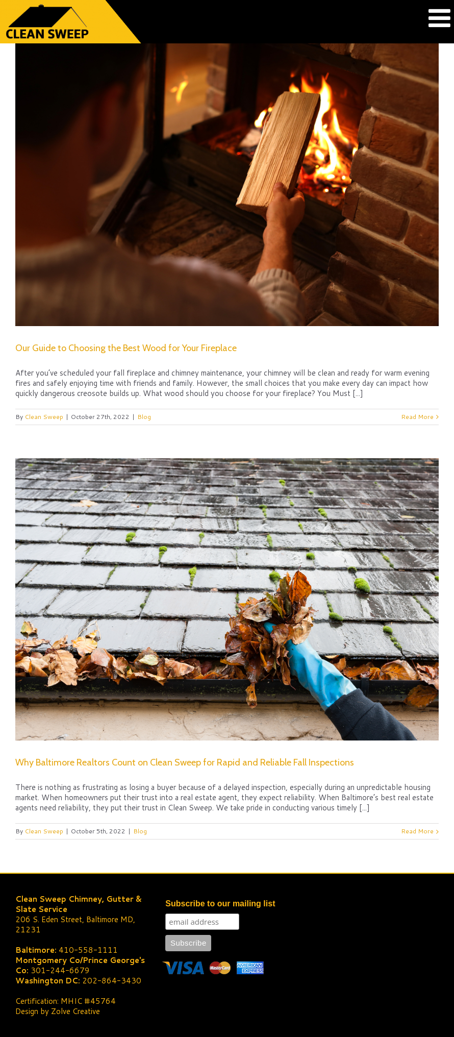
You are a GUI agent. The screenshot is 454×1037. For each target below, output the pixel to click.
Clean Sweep (43, 416)
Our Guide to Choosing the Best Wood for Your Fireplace (126, 348)
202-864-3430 (111, 980)
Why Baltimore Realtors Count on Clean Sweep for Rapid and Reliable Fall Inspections (184, 762)
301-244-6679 (60, 970)
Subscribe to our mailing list (220, 903)
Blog (144, 416)
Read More (417, 416)
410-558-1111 (88, 950)
